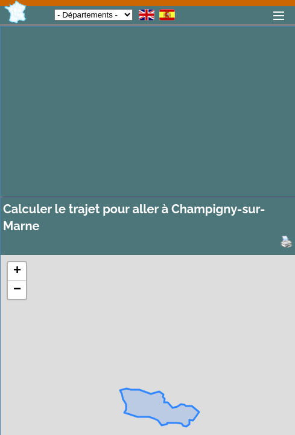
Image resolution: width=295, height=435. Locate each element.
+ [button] (17, 271)
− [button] (17, 290)
